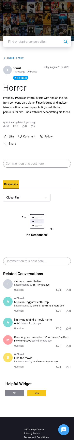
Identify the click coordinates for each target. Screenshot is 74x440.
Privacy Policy (32, 433)
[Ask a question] (63, 429)
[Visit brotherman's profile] (8, 357)
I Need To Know (13, 58)
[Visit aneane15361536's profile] (8, 301)
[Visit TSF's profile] (8, 284)
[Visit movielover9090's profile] (8, 340)
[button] (6, 126)
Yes (37, 393)
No (14, 393)
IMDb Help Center (34, 429)
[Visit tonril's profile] (7, 70)
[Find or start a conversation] (65, 41)
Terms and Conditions (36, 437)
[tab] (11, 184)
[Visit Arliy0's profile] (8, 322)
